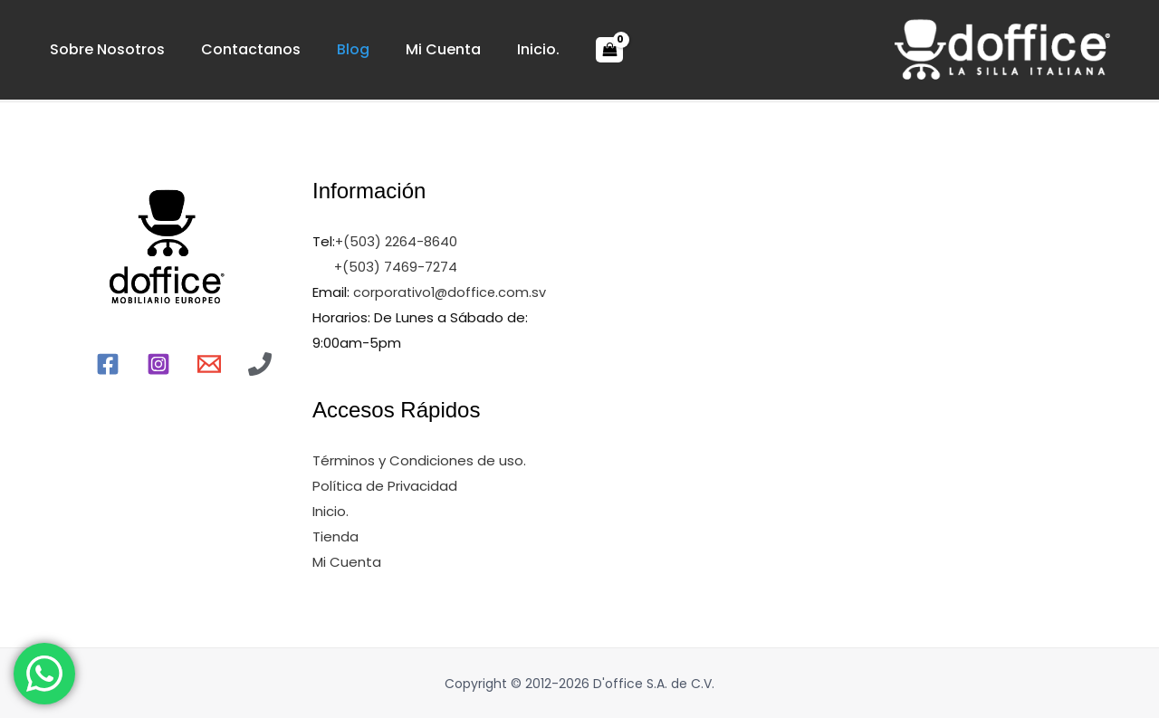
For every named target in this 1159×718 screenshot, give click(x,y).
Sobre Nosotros (98, 49)
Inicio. (457, 49)
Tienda (335, 535)
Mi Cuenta (379, 49)
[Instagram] (158, 364)
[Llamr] (260, 364)
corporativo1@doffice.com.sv (450, 292)
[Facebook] (107, 364)
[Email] (209, 364)
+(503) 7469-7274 (396, 266)
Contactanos (223, 49)
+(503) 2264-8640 (396, 241)
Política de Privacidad (384, 484)
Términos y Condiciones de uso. (419, 459)
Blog (308, 49)
